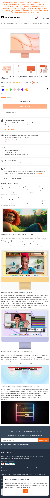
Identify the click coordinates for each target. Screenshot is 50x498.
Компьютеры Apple (24, 23)
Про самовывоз (9, 129)
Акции (9, 468)
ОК (26, 491)
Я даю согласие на (15, 444)
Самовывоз (30, 468)
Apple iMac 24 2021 (36, 23)
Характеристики (16, 178)
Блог (10, 470)
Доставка (23, 468)
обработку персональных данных (20, 444)
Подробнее (39, 173)
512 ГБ (8, 96)
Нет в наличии (25, 106)
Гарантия (15, 468)
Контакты (4, 470)
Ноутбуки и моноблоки (10, 23)
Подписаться (43, 440)
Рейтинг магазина (32, 82)
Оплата (3, 468)
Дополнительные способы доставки (15, 142)
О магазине (39, 468)
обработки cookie (41, 483)
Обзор (5, 178)
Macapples (16, 474)
